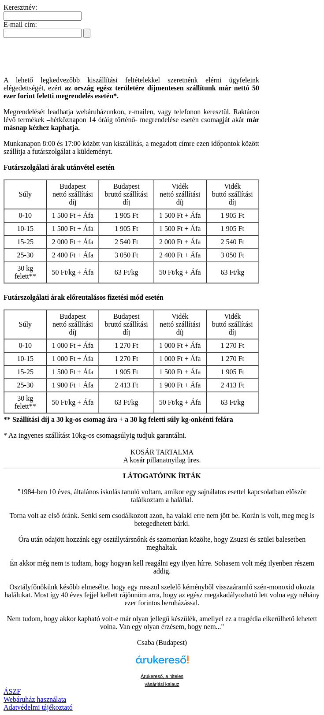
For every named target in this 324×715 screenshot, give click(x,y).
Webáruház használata (35, 699)
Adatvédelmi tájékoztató (38, 707)
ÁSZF (12, 691)
